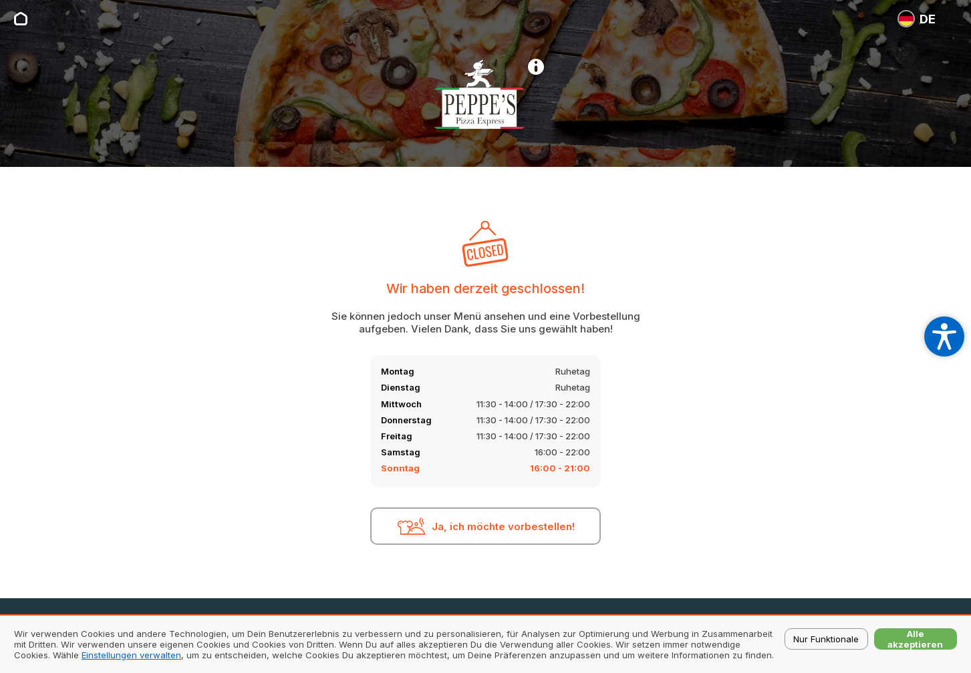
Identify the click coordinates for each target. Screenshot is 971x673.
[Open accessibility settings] (944, 336)
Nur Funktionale (826, 639)
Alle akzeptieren (915, 639)
